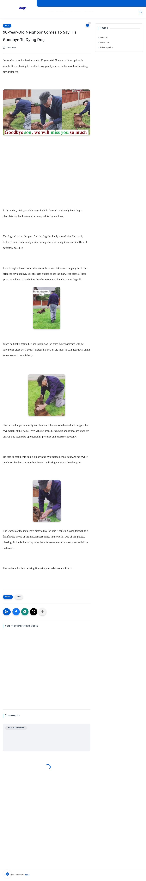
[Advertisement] (46, 175)
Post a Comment (16, 728)
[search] (141, 12)
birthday (60, 12)
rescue (50, 12)
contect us (104, 42)
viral (69, 12)
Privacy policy (106, 47)
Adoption (88, 12)
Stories (78, 12)
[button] (16, 611)
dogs (22, 8)
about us (104, 37)
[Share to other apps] (42, 611)
